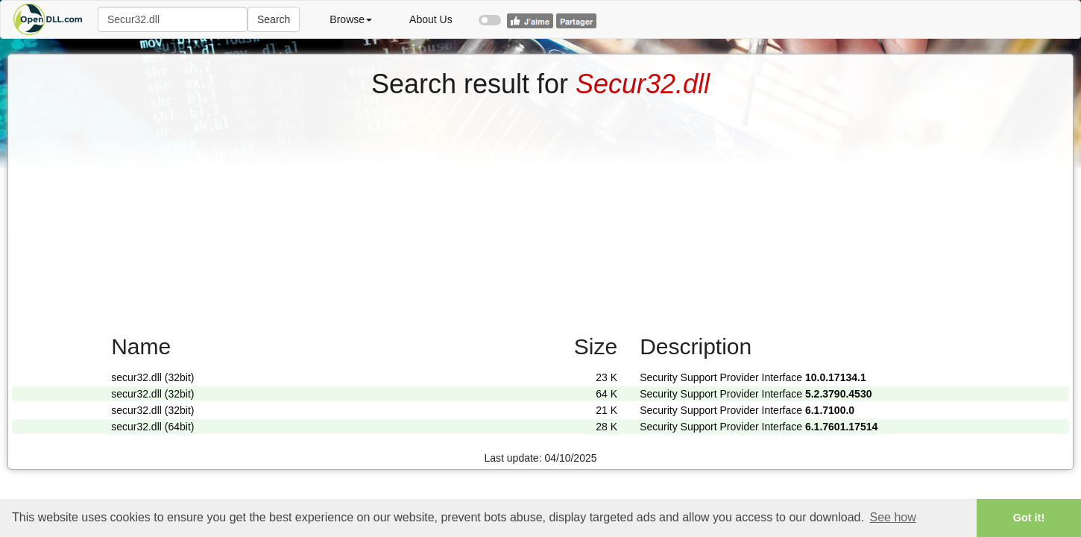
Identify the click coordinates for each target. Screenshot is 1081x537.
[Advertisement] (540, 211)
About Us (431, 19)
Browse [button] (351, 19)
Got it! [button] (1028, 518)
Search (273, 19)
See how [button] (893, 517)
